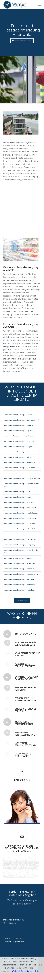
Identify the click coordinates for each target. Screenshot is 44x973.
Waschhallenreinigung (18, 861)
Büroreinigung (6, 857)
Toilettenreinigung (21, 857)
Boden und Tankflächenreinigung (18, 860)
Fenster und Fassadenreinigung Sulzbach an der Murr (21, 551)
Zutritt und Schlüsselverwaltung (26, 869)
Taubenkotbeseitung (32, 858)
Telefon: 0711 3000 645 (13, 938)
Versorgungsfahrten (33, 870)
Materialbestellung (6, 873)
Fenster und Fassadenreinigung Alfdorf (18, 415)
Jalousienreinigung (34, 868)
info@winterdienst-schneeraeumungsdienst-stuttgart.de (22, 848)
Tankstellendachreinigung (8, 861)
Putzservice (5, 858)
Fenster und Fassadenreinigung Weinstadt (19, 569)
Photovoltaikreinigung (7, 866)
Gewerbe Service (28, 857)
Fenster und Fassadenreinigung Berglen (18, 446)
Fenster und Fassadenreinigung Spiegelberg (19, 545)
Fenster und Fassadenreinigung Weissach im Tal (21, 574)
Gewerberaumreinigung (17, 868)
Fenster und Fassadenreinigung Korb (17, 492)
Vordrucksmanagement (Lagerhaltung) (23, 872)
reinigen (7, 346)
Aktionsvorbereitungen (33, 875)
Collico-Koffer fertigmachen (8, 872)
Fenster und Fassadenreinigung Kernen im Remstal (22, 478)
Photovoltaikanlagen (36, 865)
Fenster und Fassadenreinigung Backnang (19, 441)
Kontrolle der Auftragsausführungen (16, 876)
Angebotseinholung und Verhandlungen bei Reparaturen (22, 873)
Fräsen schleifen (6, 863)
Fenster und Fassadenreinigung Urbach (18, 558)
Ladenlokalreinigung (13, 857)
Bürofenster (14, 865)
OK (36, 971)
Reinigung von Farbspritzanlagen (32, 859)
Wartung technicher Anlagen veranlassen (11, 870)
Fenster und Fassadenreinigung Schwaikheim (20, 539)
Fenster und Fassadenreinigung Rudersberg (19, 523)
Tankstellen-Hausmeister (26, 866)
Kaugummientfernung (14, 862)
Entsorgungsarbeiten (7, 871)
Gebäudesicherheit (15, 874)
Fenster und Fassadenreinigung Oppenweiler (20, 508)
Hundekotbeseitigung (23, 858)
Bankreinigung (18, 857)
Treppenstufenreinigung (24, 864)
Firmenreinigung (12, 857)
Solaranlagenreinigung (16, 866)
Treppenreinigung (6, 864)
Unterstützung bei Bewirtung (22, 875)
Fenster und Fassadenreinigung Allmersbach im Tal (22, 420)
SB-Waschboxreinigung (29, 860)
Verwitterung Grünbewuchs (27, 863)
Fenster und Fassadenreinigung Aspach (18, 431)
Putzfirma (25, 865)
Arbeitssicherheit (23, 874)
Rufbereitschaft (13, 875)
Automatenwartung (24, 872)
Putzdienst (20, 865)
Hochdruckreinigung (23, 862)
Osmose (13, 867)
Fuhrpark (33, 872)
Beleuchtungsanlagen (7, 865)
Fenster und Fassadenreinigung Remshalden (20, 518)
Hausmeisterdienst (26, 868)
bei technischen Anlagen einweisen (31, 876)
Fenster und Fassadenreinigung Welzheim (19, 579)
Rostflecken (36, 863)
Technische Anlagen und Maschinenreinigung (24, 867)
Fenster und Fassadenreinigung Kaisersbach (20, 468)
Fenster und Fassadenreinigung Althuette (18, 425)
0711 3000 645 (22, 780)
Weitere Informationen (22, 971)
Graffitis (15, 863)
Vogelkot (20, 863)
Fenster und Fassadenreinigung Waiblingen (19, 563)
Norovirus (29, 865)
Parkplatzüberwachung (7, 877)
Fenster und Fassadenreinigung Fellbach (18, 457)
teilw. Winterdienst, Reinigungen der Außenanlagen (22, 877)
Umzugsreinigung (35, 866)
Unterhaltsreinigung (7, 867)
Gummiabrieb (30, 862)
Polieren (11, 863)
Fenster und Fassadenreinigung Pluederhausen (21, 513)
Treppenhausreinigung (15, 864)
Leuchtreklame (33, 864)
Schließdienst (5, 876)
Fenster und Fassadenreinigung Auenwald (19, 436)
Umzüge (14, 871)
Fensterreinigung (6, 869)
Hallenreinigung (22, 859)
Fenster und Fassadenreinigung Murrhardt (19, 502)
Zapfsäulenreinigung (27, 861)
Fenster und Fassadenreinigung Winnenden (19, 585)
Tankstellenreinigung (7, 860)
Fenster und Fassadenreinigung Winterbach (19, 590)
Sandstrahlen (36, 862)
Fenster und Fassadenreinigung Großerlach (19, 462)
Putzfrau (34, 857)
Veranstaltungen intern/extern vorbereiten (24, 871)
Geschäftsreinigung (26, 857)
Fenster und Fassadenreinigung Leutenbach (19, 497)
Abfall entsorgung (15, 859)
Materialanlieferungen (24, 870)
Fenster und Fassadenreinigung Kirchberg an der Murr (21, 485)
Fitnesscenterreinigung (14, 869)
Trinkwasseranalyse (7, 859)
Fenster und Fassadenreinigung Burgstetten (19, 452)
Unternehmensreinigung (13, 858)
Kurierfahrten (35, 869)
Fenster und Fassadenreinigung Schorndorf (19, 529)
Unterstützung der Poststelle (34, 872)
